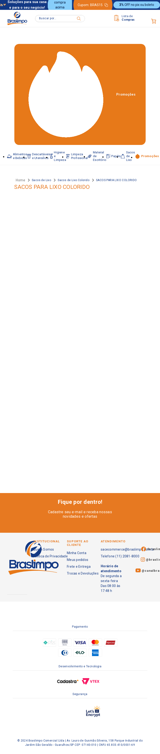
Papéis (113, 156)
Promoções (126, 94)
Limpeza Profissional (77, 156)
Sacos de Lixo (128, 156)
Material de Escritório (97, 156)
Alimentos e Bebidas (17, 156)
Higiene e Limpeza (58, 156)
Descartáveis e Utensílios (38, 156)
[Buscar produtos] (79, 18)
